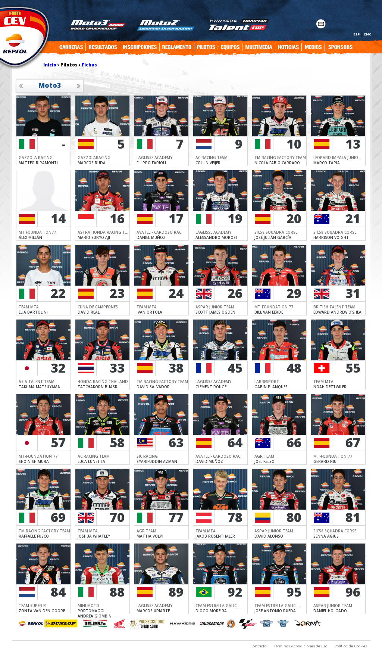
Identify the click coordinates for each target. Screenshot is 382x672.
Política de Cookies (351, 646)
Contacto (258, 646)
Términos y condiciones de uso (300, 646)
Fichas (89, 65)
